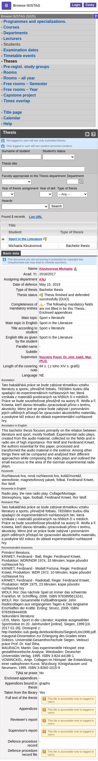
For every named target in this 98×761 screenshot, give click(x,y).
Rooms (10, 72)
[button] (6, 5)
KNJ (42, 279)
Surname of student (16, 151)
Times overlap (16, 101)
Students (11, 44)
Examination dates (20, 50)
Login (76, 5)
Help (7, 124)
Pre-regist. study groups (26, 67)
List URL (35, 217)
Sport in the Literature (25, 239)
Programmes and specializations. (34, 21)
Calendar (11, 118)
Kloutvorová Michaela (56, 269)
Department (75, 176)
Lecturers (12, 38)
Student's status (54, 151)
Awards (7, 201)
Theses (10, 61)
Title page (12, 112)
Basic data (11, 253)
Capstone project (19, 95)
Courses (11, 27)
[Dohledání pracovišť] (81, 181)
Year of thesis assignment (20, 188)
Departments (15, 33)
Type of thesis (67, 188)
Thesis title (9, 163)
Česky (90, 5)
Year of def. (48, 188)
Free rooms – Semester (25, 84)
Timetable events (19, 56)
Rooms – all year (19, 78)
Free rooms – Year (20, 89)
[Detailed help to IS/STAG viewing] (93, 134)
